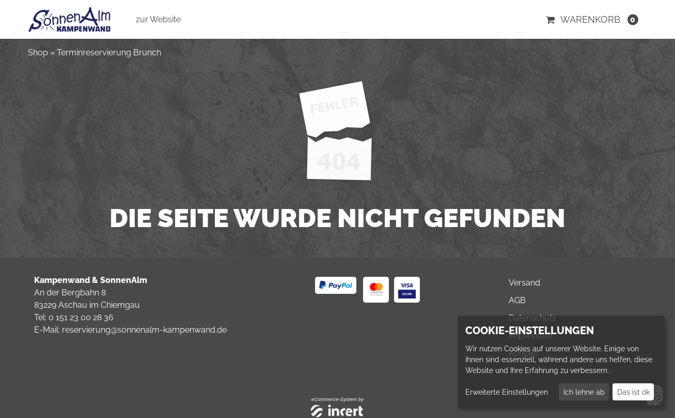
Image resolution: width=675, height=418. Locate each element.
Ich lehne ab (584, 392)
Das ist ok (633, 392)
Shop (38, 52)
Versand (524, 283)
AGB (517, 300)
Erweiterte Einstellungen (506, 392)
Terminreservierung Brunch (109, 52)
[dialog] (561, 362)
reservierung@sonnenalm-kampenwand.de (144, 330)
